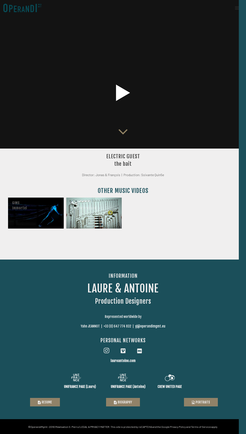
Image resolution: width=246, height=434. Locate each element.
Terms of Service (201, 426)
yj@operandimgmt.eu (150, 326)
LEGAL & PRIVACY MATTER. (95, 426)
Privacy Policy (178, 426)
